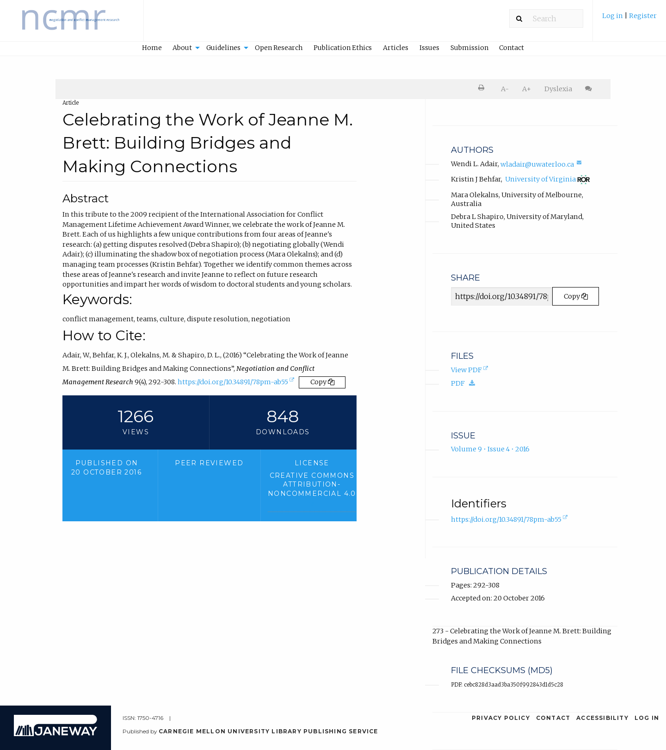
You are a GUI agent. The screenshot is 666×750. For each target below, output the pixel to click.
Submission (469, 48)
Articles (395, 48)
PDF (465, 383)
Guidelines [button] (223, 48)
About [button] (182, 48)
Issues (429, 48)
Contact (511, 48)
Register (643, 16)
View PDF (470, 370)
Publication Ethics (343, 48)
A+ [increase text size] (526, 89)
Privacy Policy (501, 717)
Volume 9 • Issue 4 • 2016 (490, 449)
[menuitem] (629, 20)
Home (152, 48)
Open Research (278, 48)
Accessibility (602, 717)
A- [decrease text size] (505, 89)
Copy (322, 382)
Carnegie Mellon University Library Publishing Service (268, 731)
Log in (612, 16)
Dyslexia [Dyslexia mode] (558, 89)
